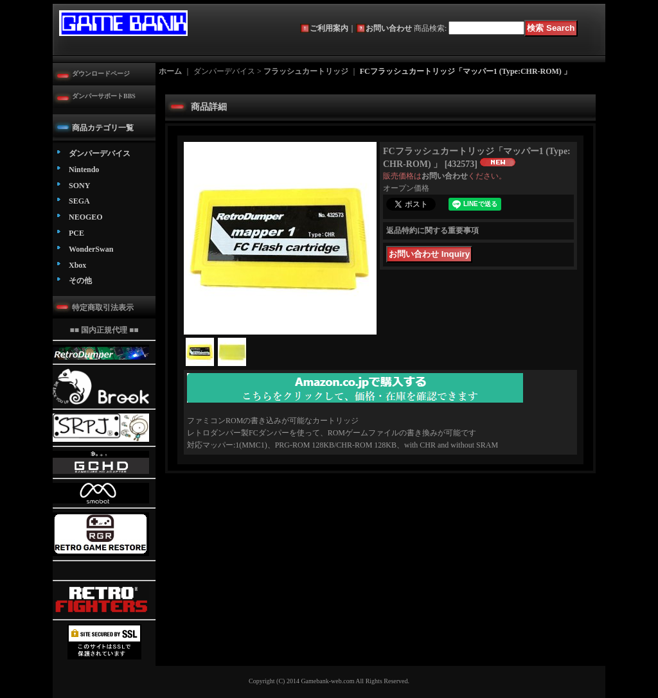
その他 (80, 280)
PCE (76, 233)
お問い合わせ (389, 28)
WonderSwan (91, 249)
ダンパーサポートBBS (104, 96)
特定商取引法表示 (103, 307)
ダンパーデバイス (99, 153)
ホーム (170, 71)
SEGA (79, 200)
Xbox (77, 265)
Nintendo (84, 169)
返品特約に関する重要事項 (432, 230)
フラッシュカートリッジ (305, 71)
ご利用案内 (329, 28)
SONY (79, 185)
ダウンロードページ (101, 73)
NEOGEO (86, 217)
